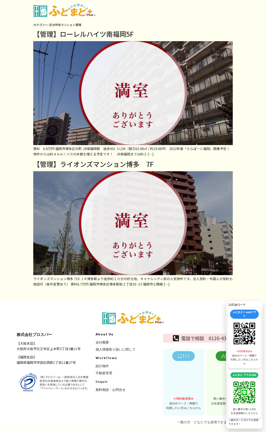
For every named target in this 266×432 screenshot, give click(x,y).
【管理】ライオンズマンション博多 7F (93, 164)
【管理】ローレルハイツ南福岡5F (83, 34)
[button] (183, 357)
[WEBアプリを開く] (244, 333)
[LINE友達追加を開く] (244, 392)
